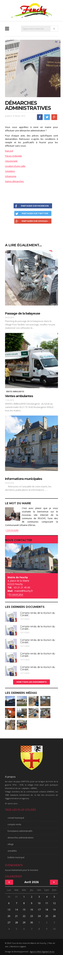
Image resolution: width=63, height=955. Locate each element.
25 (46, 916)
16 (31, 909)
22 (24, 916)
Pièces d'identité (13, 155)
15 (24, 909)
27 (9, 922)
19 (54, 909)
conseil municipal (16, 817)
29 (24, 922)
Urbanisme (10, 176)
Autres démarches (14, 181)
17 (39, 909)
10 (39, 903)
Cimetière (10, 171)
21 (16, 916)
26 (54, 916)
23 (31, 916)
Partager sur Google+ (31, 221)
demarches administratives (20, 837)
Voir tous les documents (31, 682)
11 (46, 903)
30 (9, 896)
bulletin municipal (16, 857)
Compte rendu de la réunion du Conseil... (37, 614)
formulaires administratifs (20, 831)
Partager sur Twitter (31, 213)
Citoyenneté (11, 160)
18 (46, 909)
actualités (12, 850)
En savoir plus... (12, 803)
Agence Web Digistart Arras (42, 951)
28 (16, 922)
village (11, 844)
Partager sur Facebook (31, 205)
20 (9, 916)
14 (16, 909)
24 (39, 916)
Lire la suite (12, 530)
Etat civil (9, 150)
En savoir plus (16, 594)
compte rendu (14, 824)
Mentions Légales (18, 946)
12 (54, 903)
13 (9, 909)
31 (16, 896)
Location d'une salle (15, 166)
